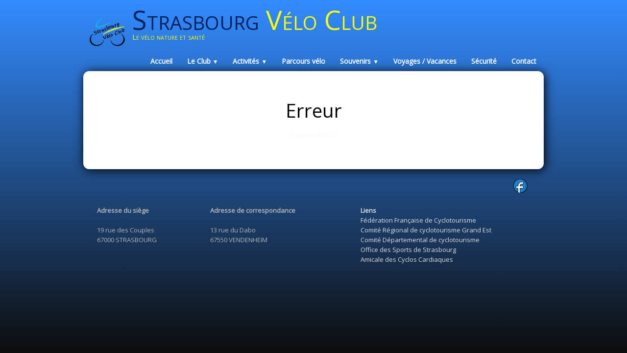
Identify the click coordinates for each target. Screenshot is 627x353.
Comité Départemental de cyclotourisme (420, 239)
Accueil (161, 61)
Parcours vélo (303, 61)
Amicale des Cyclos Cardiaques (407, 259)
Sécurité (484, 61)
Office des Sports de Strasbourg (408, 249)
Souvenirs (359, 61)
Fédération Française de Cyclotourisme (418, 220)
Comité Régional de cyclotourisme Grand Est (426, 230)
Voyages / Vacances (425, 61)
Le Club (202, 61)
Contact (523, 61)
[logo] (258, 28)
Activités (250, 61)
